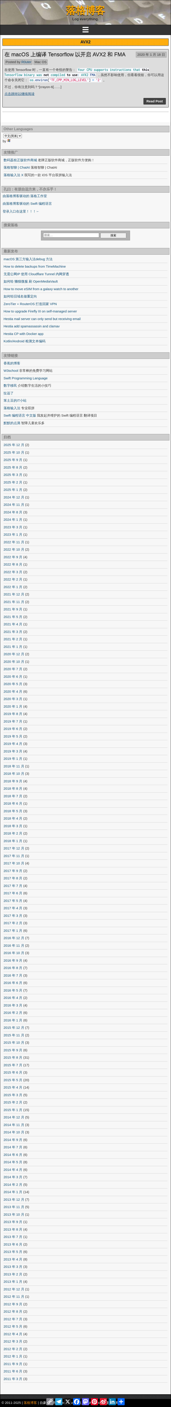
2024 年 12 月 (14, 497)
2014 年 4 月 (13, 1169)
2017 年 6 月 (13, 893)
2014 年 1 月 (13, 1192)
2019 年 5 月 (13, 736)
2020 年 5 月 (13, 684)
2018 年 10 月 (14, 773)
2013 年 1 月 (13, 1281)
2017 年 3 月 (13, 915)
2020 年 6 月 (13, 676)
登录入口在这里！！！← (21, 211)
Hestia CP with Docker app (23, 334)
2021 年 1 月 (13, 647)
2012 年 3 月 (13, 1341)
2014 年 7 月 (13, 1147)
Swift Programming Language (26, 378)
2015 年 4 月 (13, 1087)
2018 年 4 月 (13, 818)
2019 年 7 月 (13, 721)
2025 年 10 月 (14, 452)
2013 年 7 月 (13, 1237)
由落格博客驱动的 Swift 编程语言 (27, 203)
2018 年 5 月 (13, 811)
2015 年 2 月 (13, 1102)
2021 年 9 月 (13, 609)
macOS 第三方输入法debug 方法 (28, 259)
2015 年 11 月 (14, 1035)
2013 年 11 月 (14, 1207)
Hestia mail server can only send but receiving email (42, 319)
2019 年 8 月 (13, 714)
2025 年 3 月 (13, 475)
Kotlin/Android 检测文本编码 (24, 341)
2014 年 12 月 (14, 1117)
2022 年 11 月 (14, 542)
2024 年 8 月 (13, 512)
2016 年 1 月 (13, 1020)
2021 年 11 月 (14, 602)
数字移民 (10, 385)
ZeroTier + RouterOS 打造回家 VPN (30, 304)
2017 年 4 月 (13, 908)
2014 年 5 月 (13, 1162)
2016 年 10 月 (14, 953)
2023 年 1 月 (13, 534)
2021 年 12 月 (14, 594)
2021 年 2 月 (13, 639)
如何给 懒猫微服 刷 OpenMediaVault (31, 281)
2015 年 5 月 (13, 1080)
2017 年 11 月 (14, 856)
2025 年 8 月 (13, 467)
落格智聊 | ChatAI (17, 167)
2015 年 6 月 (13, 1072)
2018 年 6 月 (13, 803)
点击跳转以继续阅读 (19, 94)
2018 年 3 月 (13, 826)
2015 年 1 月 (13, 1110)
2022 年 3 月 (13, 572)
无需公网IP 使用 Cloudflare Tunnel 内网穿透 (36, 274)
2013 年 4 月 (13, 1259)
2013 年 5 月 (13, 1252)
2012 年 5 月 (13, 1326)
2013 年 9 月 (13, 1222)
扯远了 (9, 393)
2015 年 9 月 (13, 1050)
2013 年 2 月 (13, 1274)
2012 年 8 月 (13, 1311)
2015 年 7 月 (13, 1065)
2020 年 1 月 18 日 (151, 54)
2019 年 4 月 (13, 744)
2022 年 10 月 (14, 549)
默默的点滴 (12, 423)
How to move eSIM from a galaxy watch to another (41, 289)
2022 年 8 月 (13, 564)
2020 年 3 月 (13, 699)
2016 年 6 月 (13, 983)
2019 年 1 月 (13, 758)
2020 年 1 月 (13, 706)
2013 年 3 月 (13, 1267)
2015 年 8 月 (13, 1057)
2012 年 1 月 (13, 1356)
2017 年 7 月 (13, 886)
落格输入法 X (13, 175)
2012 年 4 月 (13, 1334)
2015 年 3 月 (13, 1095)
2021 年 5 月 (13, 617)
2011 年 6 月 (13, 1371)
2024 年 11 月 (14, 504)
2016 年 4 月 (13, 998)
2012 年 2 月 (13, 1349)
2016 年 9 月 (13, 960)
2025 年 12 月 (14, 445)
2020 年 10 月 (14, 661)
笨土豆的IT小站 (15, 400)
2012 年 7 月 (13, 1319)
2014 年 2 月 (13, 1184)
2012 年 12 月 (14, 1289)
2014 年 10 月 (14, 1132)
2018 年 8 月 (13, 788)
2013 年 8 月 (13, 1229)
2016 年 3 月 (13, 1005)
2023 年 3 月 (13, 527)
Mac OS (41, 62)
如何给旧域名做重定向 (20, 296)
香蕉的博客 (12, 363)
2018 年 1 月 (13, 841)
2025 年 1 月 (13, 490)
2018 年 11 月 (14, 766)
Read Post (155, 101)
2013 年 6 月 (13, 1244)
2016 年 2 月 (13, 1012)
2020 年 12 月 (14, 654)
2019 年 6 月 (13, 729)
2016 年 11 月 (14, 945)
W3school (11, 370)
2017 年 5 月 (13, 901)
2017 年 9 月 (13, 871)
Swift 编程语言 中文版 (20, 415)
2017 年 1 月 (13, 930)
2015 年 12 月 (14, 1027)
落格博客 (85, 10)
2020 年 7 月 (13, 669)
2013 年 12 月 (14, 1199)
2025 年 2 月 (13, 482)
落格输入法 (12, 408)
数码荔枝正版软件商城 (20, 160)
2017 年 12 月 (14, 848)
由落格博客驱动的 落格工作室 (25, 196)
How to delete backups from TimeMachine (35, 266)
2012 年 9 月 (13, 1304)
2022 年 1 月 (13, 587)
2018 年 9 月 (13, 781)
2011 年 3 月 (13, 1379)
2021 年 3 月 (13, 632)
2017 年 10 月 (14, 863)
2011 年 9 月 (13, 1364)
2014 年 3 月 (13, 1177)
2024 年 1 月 (13, 519)
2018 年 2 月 (13, 833)
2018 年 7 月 (13, 796)
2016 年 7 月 (13, 975)
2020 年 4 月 (13, 691)
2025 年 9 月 (13, 460)
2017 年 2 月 (13, 923)
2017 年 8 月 (13, 878)
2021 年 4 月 (13, 624)
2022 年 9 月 (13, 557)
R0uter (26, 62)
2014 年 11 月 (14, 1125)
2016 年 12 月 (14, 938)
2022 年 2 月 (13, 579)
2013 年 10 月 (14, 1214)
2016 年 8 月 (13, 968)
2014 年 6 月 (13, 1155)
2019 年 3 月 (13, 751)
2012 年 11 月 (14, 1296)
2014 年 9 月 (13, 1140)
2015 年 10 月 (14, 1042)
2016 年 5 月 (13, 990)
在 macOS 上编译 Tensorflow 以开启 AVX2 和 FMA (65, 54)
